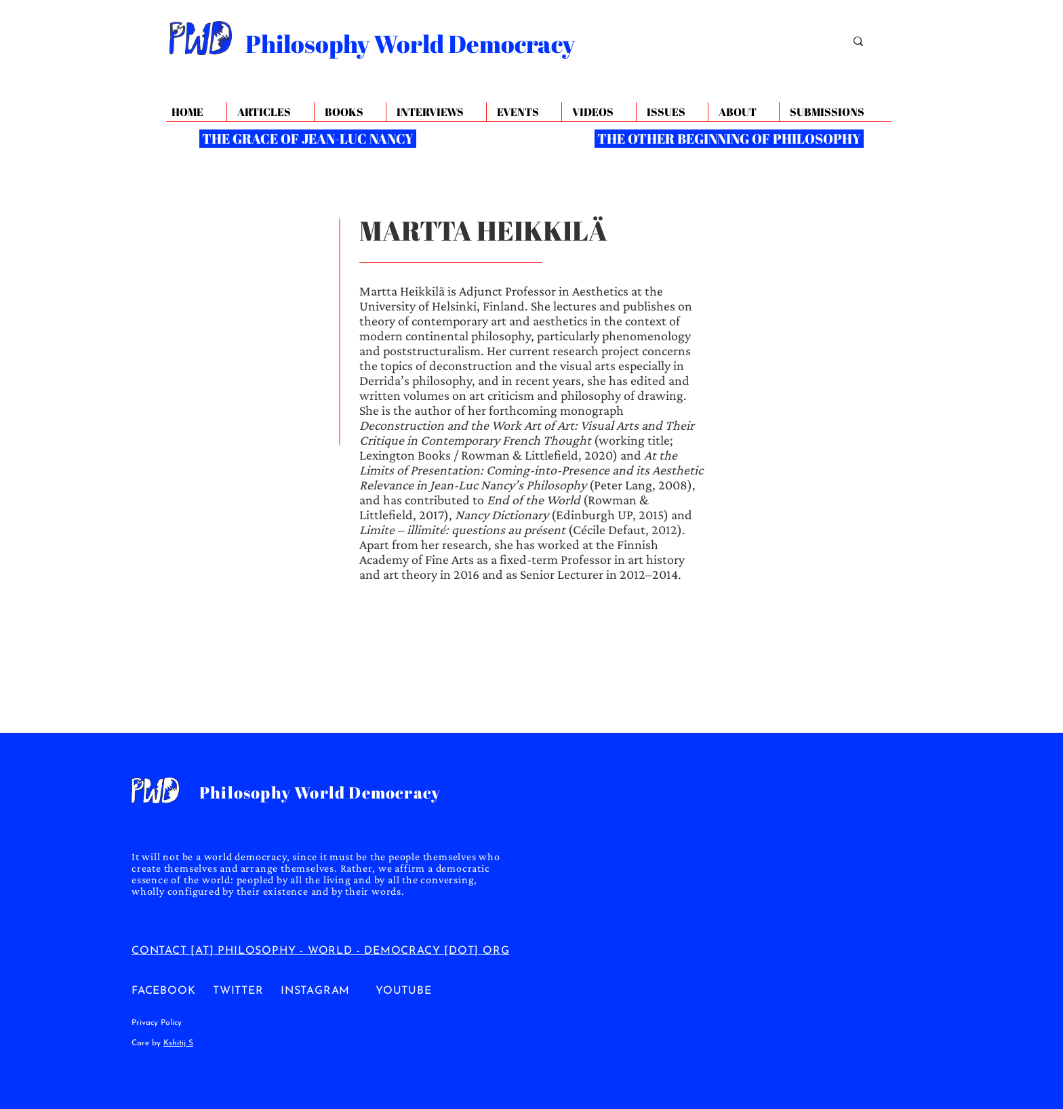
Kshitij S (178, 1043)
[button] (743, 112)
